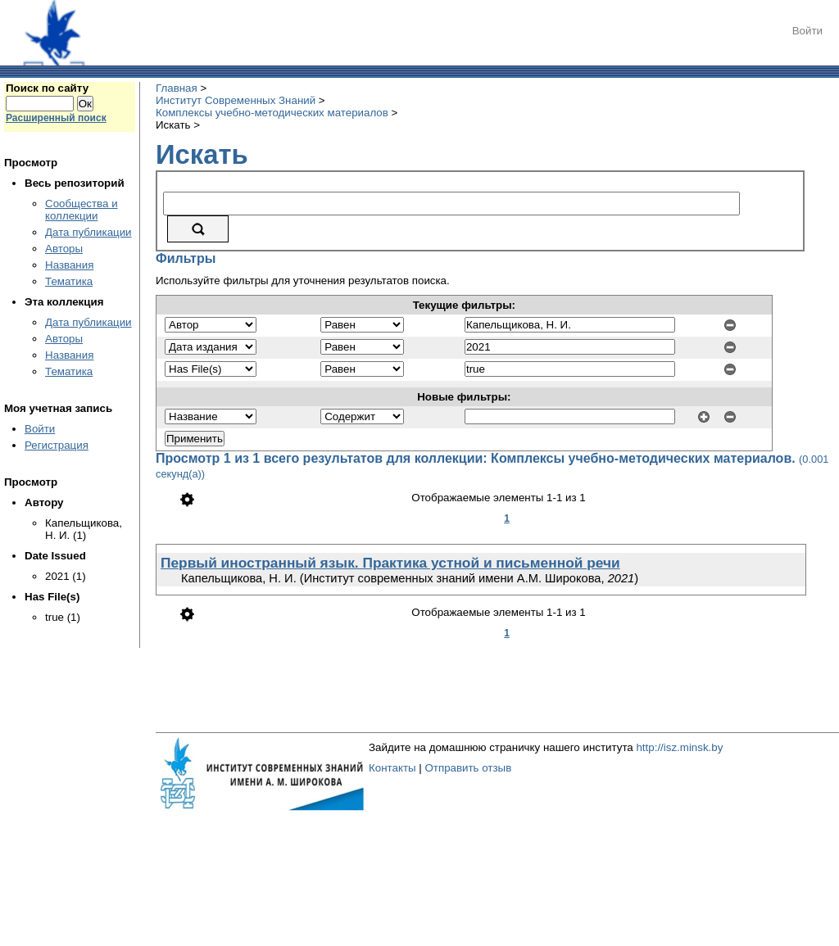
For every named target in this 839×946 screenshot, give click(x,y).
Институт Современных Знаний (235, 100)
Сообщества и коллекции (81, 209)
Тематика (69, 281)
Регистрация (56, 445)
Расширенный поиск (56, 118)
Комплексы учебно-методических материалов (272, 112)
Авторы (64, 248)
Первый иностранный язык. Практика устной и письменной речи (390, 562)
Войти (807, 31)
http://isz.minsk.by (679, 747)
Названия (69, 265)
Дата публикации (88, 232)
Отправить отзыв (467, 768)
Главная (176, 88)
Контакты (392, 768)
